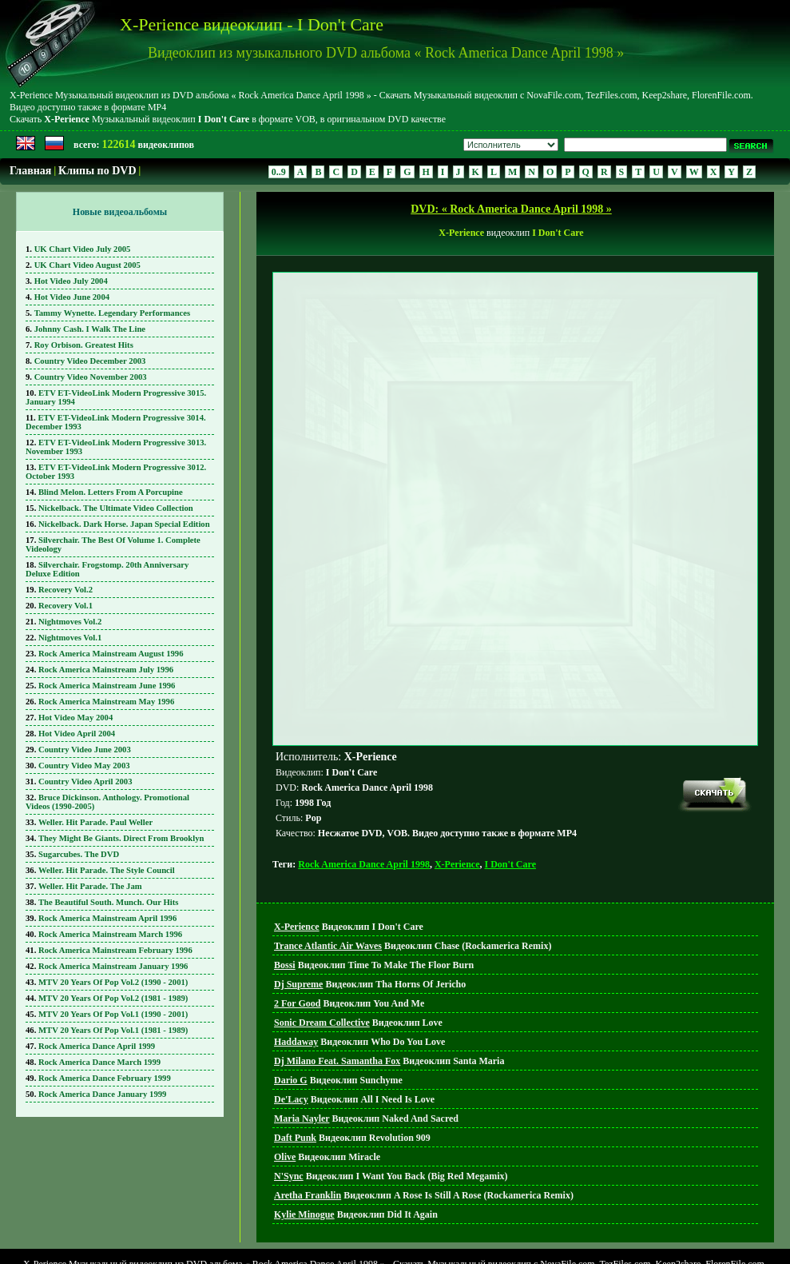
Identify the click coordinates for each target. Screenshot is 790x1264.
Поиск (435, 1232)
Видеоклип (348, 853)
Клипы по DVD (97, 171)
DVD (399, 1232)
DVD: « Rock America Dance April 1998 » (511, 209)
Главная (30, 171)
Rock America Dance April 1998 (364, 791)
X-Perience (457, 791)
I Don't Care (510, 791)
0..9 (279, 171)
